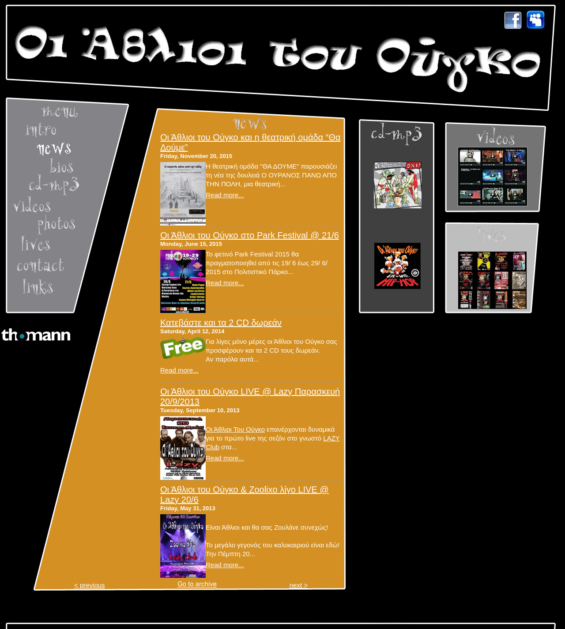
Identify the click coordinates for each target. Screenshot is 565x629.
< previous (89, 585)
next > (299, 585)
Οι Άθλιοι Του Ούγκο (235, 429)
